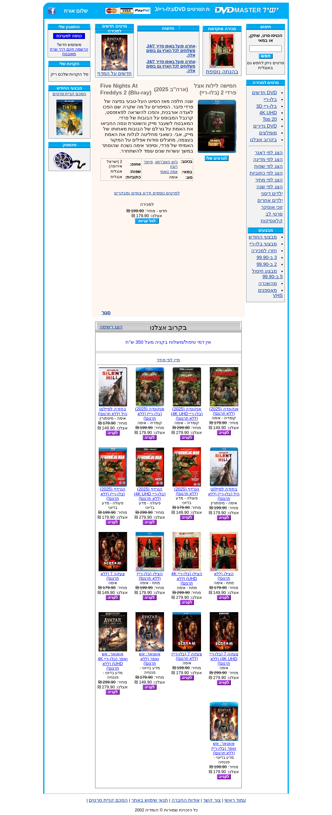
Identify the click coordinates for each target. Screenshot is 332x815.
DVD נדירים (265, 126)
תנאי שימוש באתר (149, 800)
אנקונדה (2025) (223, 411)
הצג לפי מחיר (269, 179)
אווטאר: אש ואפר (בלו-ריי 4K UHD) (113, 661)
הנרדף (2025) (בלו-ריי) (112, 494)
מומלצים (268, 132)
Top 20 (270, 119)
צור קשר (212, 800)
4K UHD (268, 112)
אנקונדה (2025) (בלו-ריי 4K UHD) (187, 413)
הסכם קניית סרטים (69, 93)
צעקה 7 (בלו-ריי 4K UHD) (224, 658)
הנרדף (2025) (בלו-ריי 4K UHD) (150, 494)
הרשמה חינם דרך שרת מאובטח (69, 51)
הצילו (224, 576)
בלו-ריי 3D (266, 106)
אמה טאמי (169, 171)
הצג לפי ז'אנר (269, 152)
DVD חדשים (264, 92)
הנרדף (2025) (186, 491)
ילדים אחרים (270, 200)
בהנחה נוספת (222, 69)
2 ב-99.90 (266, 264)
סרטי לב (274, 213)
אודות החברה (186, 800)
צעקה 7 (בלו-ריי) (187, 656)
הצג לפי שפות (268, 166)
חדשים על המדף (114, 55)
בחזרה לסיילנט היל (112, 411)
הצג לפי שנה (269, 186)
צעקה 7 (113, 576)
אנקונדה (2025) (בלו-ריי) (149, 413)
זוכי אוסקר (272, 207)
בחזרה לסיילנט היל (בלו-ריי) (224, 494)
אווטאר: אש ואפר (149, 658)
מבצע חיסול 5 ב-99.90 (267, 273)
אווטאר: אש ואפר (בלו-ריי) (223, 748)
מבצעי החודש (263, 237)
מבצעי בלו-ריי (263, 243)
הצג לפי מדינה (268, 159)
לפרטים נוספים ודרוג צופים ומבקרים (147, 193)
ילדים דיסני (272, 193)
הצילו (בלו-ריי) (150, 576)
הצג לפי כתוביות (266, 173)
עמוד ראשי (235, 800)
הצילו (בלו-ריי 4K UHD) (186, 578)
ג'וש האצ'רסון (166, 162)
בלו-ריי (270, 99)
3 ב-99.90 (266, 257)
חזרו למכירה (264, 250)
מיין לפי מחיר (168, 359)
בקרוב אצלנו (263, 139)
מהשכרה (267, 283)
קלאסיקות (272, 220)
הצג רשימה (111, 326)
